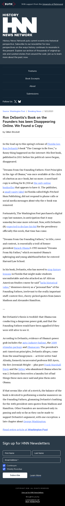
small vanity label (14, 191)
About (33, 86)
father (21, 369)
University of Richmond (52, 4)
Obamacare (33, 347)
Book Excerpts (32, 78)
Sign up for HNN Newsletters (32, 492)
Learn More (35, 475)
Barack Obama (22, 248)
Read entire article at (25, 429)
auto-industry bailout (34, 342)
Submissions (33, 93)
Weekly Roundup (14, 469)
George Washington (34, 421)
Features (32, 71)
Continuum (12, 465)
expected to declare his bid (22, 226)
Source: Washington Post (14, 111)
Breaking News (34, 111)
